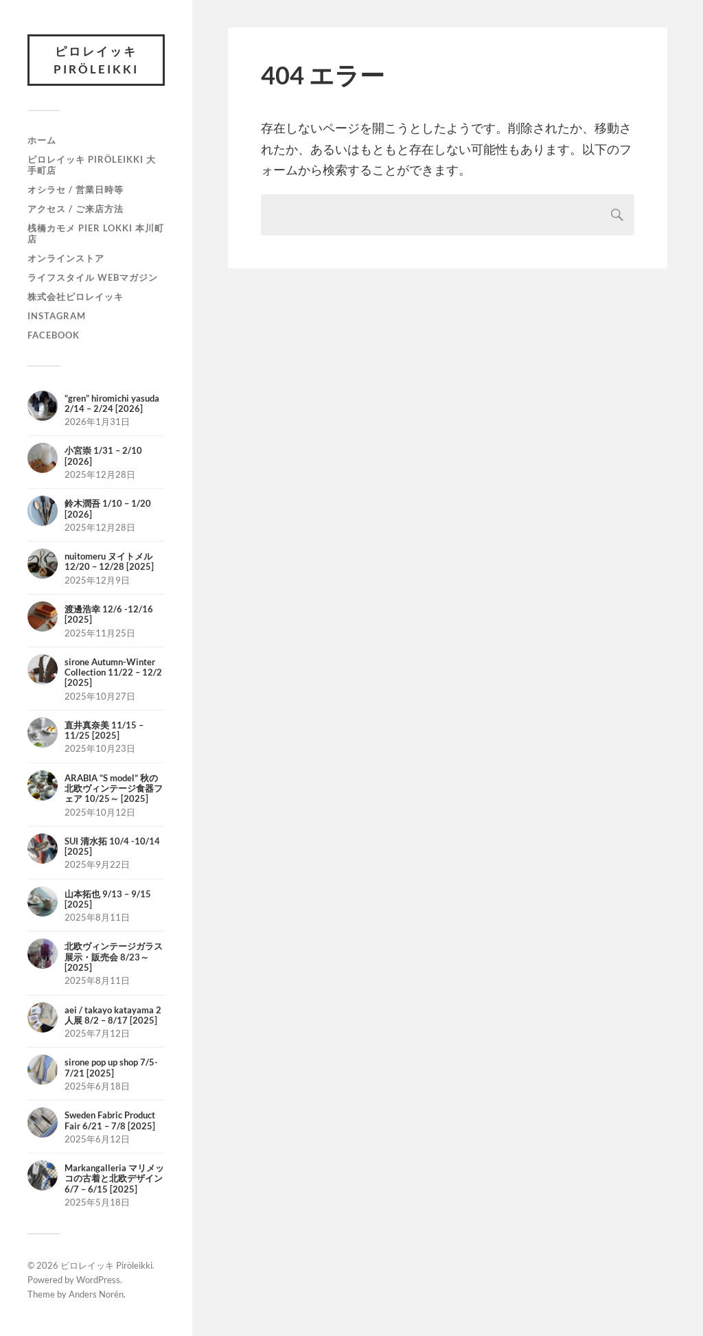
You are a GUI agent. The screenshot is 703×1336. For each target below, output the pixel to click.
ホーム (41, 140)
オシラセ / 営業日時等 (75, 189)
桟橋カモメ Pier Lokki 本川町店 (95, 233)
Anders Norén (96, 1294)
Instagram (56, 315)
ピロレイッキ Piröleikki (96, 60)
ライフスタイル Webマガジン (92, 277)
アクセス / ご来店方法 (75, 208)
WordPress (98, 1279)
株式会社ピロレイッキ (75, 296)
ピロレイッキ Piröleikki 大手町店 (91, 165)
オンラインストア (65, 258)
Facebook (53, 335)
